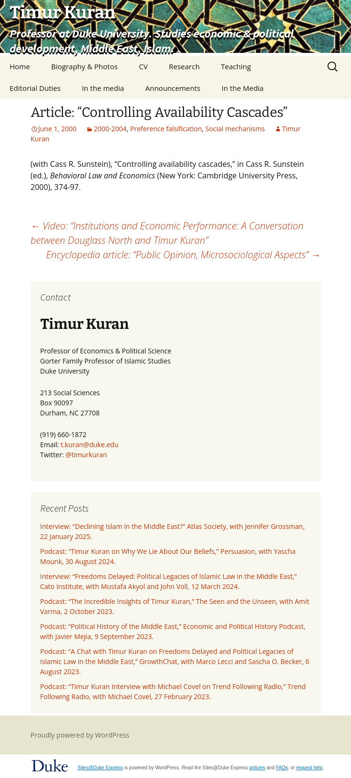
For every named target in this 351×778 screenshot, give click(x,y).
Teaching (236, 66)
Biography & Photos (84, 66)
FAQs (282, 767)
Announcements (172, 88)
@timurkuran (86, 454)
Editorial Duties (35, 88)
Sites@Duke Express (100, 767)
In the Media (243, 88)
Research (184, 66)
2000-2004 (110, 128)
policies (257, 767)
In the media (103, 88)
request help (309, 767)
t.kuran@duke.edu (89, 444)
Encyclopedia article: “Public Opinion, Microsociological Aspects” (183, 254)
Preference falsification (166, 128)
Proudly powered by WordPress (80, 735)
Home (20, 66)
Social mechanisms (235, 128)
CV (143, 66)
